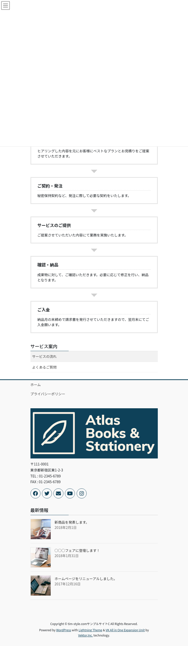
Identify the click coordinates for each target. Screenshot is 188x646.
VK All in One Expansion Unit (125, 630)
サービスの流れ (44, 356)
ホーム (35, 384)
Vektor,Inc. (85, 635)
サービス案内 (43, 346)
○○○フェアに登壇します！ (77, 550)
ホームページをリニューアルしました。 (86, 578)
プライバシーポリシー (47, 393)
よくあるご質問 (44, 367)
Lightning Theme (90, 630)
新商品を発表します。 (72, 522)
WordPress (63, 630)
